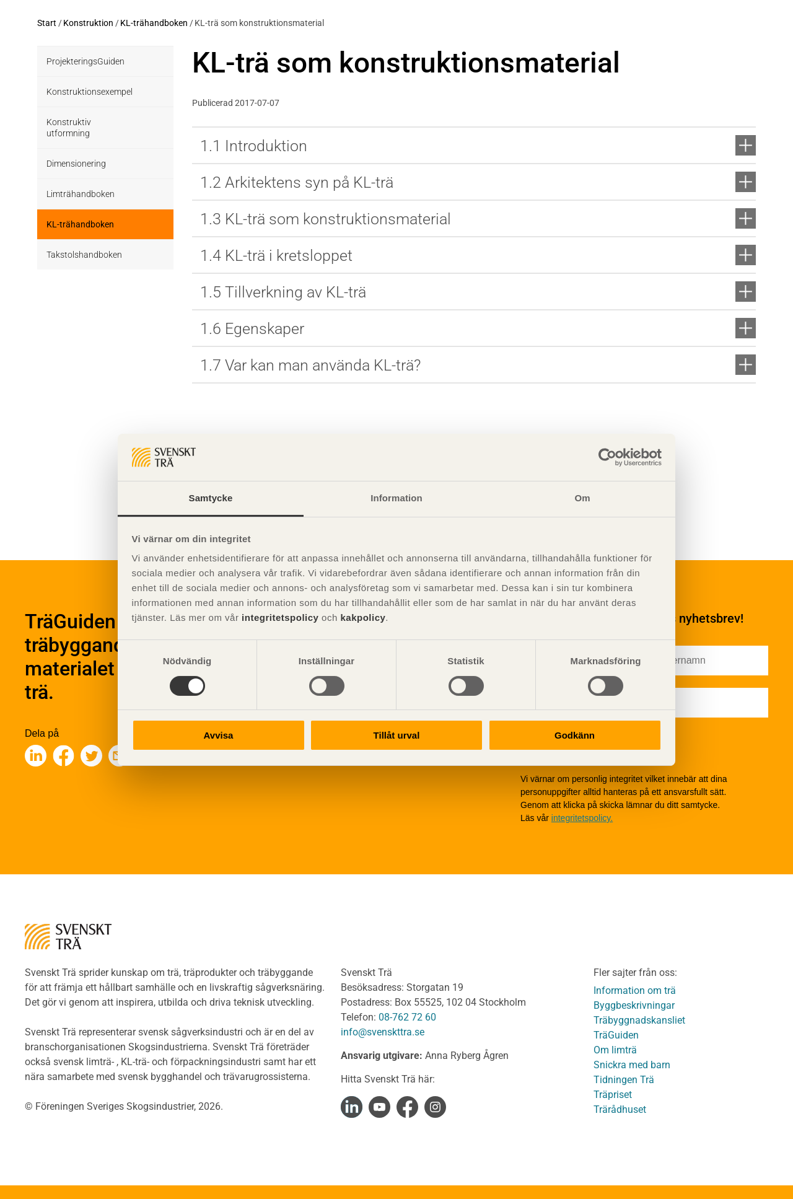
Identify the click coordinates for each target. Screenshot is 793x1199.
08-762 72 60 (407, 1017)
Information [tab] (396, 498)
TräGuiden (616, 1035)
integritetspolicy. (582, 818)
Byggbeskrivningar (634, 1005)
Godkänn (574, 735)
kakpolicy (362, 617)
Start (46, 23)
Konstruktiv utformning (68, 127)
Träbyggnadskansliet (639, 1020)
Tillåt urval (397, 735)
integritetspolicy (278, 617)
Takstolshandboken (84, 255)
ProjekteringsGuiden (85, 61)
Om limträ (615, 1050)
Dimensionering (76, 164)
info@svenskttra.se (382, 1032)
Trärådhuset (620, 1109)
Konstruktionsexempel (89, 92)
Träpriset (613, 1094)
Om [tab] (582, 498)
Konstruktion (88, 23)
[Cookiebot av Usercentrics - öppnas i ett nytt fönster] (607, 457)
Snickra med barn (632, 1065)
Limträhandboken (80, 194)
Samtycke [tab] (211, 498)
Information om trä (635, 990)
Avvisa (219, 735)
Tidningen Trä (624, 1080)
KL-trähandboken (154, 23)
